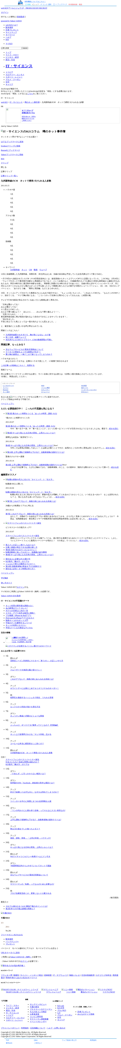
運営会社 (9, 1043)
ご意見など (38, 1043)
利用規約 (93, 1040)
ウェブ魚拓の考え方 (69, 1040)
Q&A (35, 1040)
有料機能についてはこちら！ (35, 1)
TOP (7, 1040)
